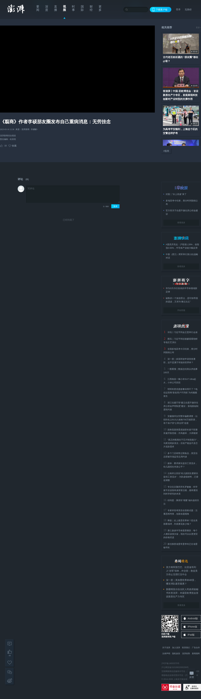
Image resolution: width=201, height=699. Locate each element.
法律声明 (166, 653)
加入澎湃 (176, 647)
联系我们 (186, 647)
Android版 (193, 618)
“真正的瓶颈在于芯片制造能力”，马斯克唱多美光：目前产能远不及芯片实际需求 (181, 443)
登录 (178, 9)
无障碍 (188, 9)
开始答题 (181, 310)
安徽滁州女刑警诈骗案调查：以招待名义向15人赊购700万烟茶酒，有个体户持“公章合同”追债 (180, 419)
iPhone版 (192, 626)
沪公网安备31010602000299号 (175, 667)
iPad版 (191, 634)
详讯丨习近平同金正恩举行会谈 (183, 332)
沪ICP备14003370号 (170, 663)
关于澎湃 (166, 647)
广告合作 (196, 647)
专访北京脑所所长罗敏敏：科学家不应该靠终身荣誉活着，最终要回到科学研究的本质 (180, 490)
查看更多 (181, 222)
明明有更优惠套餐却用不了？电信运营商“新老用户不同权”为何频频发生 (180, 392)
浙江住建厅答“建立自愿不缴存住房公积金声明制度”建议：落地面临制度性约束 (180, 406)
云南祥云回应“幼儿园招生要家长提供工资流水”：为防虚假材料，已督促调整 (180, 476)
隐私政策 (176, 653)
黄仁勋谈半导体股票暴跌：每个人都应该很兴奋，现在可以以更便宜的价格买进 (180, 534)
